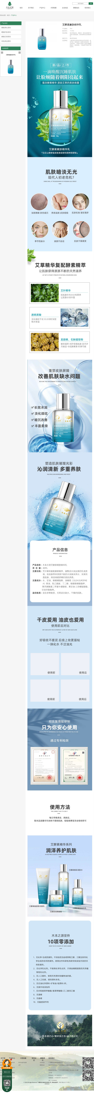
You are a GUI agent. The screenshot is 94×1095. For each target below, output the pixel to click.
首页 (21, 8)
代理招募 (54, 8)
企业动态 (65, 8)
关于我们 (31, 8)
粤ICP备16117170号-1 (64, 1082)
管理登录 (47, 1084)
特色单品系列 (6, 41)
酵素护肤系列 (6, 32)
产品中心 (42, 8)
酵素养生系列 (6, 28)
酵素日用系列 (6, 37)
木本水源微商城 (7, 1076)
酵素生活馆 (7, 1072)
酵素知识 (76, 8)
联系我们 (88, 8)
